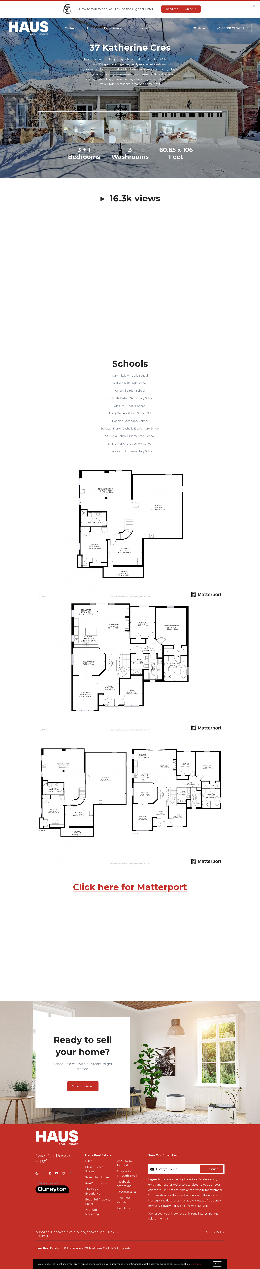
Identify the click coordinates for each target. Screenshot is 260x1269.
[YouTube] (56, 1173)
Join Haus (139, 28)
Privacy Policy (215, 1232)
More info (196, 1264)
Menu (199, 28)
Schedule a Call (127, 1192)
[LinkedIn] (50, 1173)
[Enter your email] (177, 1169)
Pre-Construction (96, 1183)
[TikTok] (70, 1173)
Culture (71, 28)
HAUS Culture (94, 1161)
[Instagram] (63, 1173)
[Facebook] (36, 1173)
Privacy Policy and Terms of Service (184, 1205)
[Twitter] (43, 1173)
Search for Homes (97, 1177)
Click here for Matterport (130, 887)
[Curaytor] (52, 1192)
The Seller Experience (104, 28)
